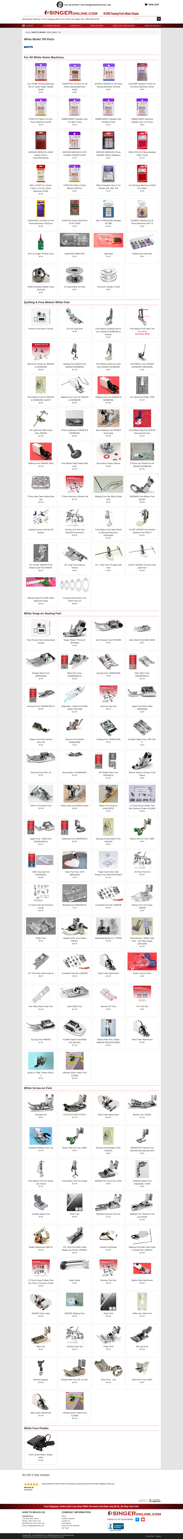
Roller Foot (41, 938)
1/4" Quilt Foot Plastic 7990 (142, 397)
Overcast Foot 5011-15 (41, 772)
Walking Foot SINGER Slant (40, 463)
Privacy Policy (150, 1536)
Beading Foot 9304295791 (74, 905)
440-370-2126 (39, 1523)
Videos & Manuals (152, 26)
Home (28, 32)
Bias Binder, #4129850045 (74, 772)
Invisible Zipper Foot (41, 1214)
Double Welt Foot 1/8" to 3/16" (74, 1380)
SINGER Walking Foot (75, 1313)
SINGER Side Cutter (41, 1313)
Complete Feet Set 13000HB (108, 905)
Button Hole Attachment (142, 1280)
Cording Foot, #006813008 (108, 739)
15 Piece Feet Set (142, 872)
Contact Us (75, 26)
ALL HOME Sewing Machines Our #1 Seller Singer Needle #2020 (41, 87)
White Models (52, 32)
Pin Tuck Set (142, 1006)
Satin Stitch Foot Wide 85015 (142, 640)
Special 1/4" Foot (108, 1006)
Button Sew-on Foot (142, 973)
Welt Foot (41, 1346)
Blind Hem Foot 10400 (142, 1380)
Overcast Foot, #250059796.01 (41, 706)
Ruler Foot (74, 1214)
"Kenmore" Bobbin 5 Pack (108, 287)
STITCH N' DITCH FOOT (74, 1115)
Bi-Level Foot (142, 1346)
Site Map (158, 1536)
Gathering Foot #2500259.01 (74, 839)
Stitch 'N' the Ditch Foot (40, 806)
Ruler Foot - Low (108, 1380)
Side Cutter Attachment (108, 973)
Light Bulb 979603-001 (74, 254)
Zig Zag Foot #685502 (41, 1039)
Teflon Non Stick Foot (142, 1313)
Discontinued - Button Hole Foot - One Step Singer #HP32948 (142, 941)
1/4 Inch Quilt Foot (74, 329)
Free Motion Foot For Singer (74, 1181)
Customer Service (51, 26)
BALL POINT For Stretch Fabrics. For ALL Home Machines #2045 (41, 188)
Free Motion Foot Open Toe (142, 329)
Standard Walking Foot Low (40, 1148)
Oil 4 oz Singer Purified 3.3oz (41, 254)
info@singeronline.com (35, 1526)
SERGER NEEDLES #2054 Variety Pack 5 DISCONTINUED (41, 155)
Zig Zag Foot (40, 1115)
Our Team (65, 1528)
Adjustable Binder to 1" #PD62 (108, 938)
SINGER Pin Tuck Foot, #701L (108, 1181)
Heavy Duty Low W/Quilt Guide (74, 806)
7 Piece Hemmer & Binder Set (74, 496)
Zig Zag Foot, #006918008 (108, 673)
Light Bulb (108, 254)
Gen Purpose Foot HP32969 (108, 640)
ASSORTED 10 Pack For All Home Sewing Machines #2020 (74, 87)
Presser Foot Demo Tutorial (41, 329)
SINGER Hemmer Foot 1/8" (108, 1214)
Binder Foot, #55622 (142, 1115)
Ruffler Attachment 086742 (41, 1247)
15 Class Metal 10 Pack (74, 287)
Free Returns (96, 26)
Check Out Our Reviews (124, 26)
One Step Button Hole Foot (41, 1006)
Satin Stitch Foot (74, 1006)
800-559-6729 (27, 1523)
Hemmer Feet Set (108, 706)
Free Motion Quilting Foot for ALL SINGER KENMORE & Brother (108, 332)
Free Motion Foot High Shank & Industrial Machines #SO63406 (108, 532)
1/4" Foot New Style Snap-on (41, 973)
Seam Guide (74, 1280)
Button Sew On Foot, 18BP (142, 839)
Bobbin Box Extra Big (142, 254)
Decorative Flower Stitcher (108, 463)
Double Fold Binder (108, 1247)
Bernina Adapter (41, 1380)
